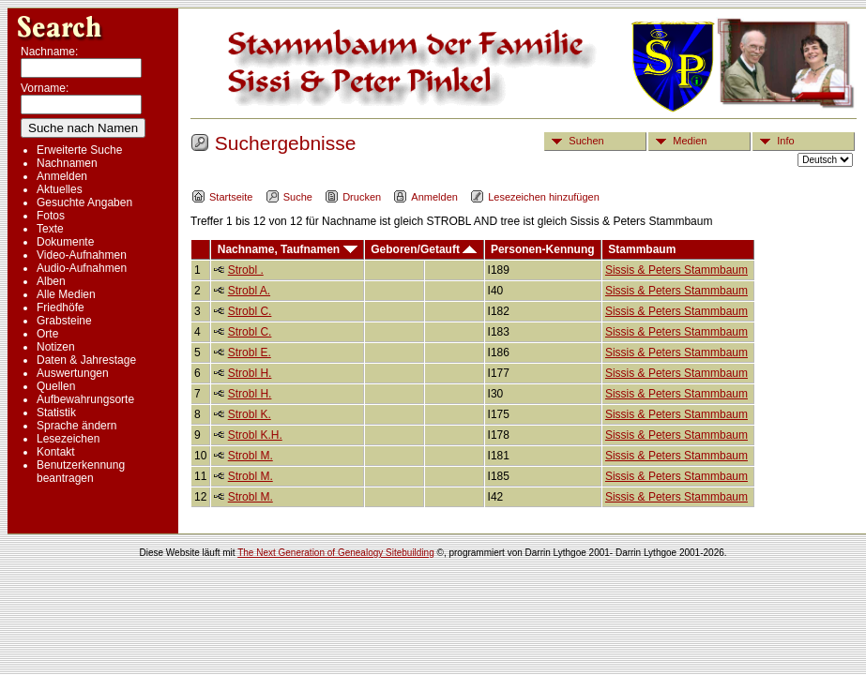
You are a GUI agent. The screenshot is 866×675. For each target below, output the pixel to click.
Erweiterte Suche (79, 150)
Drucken (353, 196)
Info (773, 140)
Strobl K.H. (255, 435)
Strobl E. (249, 352)
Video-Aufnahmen (82, 255)
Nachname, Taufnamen (287, 249)
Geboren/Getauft (424, 249)
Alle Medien (66, 294)
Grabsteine (64, 320)
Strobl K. (249, 414)
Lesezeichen (68, 438)
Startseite (221, 196)
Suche (289, 196)
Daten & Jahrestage (86, 360)
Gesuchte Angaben (84, 202)
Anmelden (62, 176)
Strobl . (246, 270)
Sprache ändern (76, 425)
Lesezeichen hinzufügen (535, 196)
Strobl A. (249, 290)
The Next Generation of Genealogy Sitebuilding (335, 553)
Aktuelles (60, 189)
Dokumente (65, 241)
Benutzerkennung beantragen (81, 471)
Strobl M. (250, 455)
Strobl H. (250, 373)
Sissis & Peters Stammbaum (676, 270)
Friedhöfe (60, 307)
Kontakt (56, 451)
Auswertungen (73, 373)
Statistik (56, 412)
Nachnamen (67, 163)
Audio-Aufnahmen (82, 268)
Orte (47, 333)
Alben (51, 281)
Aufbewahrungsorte (85, 399)
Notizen (56, 346)
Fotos (51, 215)
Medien (677, 140)
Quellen (56, 386)
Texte (50, 228)
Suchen (574, 140)
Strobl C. (250, 311)
